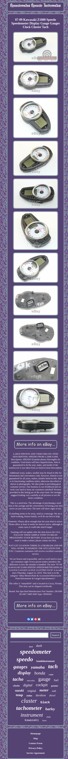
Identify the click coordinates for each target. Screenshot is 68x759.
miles (29, 695)
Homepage (35, 733)
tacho (18, 679)
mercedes (31, 680)
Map (35, 738)
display (24, 672)
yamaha (38, 667)
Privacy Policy (36, 748)
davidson (41, 695)
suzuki (19, 690)
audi (54, 691)
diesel (52, 695)
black (45, 702)
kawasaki (32, 720)
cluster (29, 701)
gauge (44, 679)
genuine (54, 686)
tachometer (29, 708)
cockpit (42, 685)
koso (44, 720)
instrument (32, 715)
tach (53, 666)
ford (31, 647)
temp (19, 695)
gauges (20, 666)
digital (27, 685)
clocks (16, 685)
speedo (25, 659)
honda (39, 673)
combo (51, 675)
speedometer (35, 651)
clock (48, 717)
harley (50, 709)
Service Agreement (36, 753)
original (31, 690)
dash (39, 645)
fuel (56, 680)
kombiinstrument (45, 661)
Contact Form (35, 743)
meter (44, 690)
